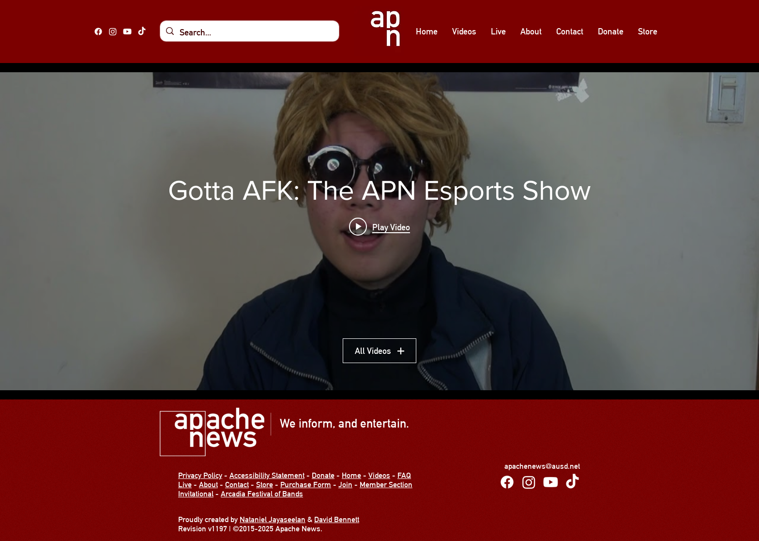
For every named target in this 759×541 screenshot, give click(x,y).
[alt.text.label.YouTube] (127, 31)
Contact (237, 484)
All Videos (379, 351)
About (208, 484)
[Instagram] (113, 31)
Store (264, 484)
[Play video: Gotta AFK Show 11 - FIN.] (379, 227)
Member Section (386, 484)
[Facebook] (98, 31)
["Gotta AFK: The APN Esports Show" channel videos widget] (379, 231)
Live (185, 484)
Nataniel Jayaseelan (272, 519)
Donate (323, 475)
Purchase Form (305, 484)
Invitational (195, 493)
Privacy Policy (200, 475)
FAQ (404, 475)
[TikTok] (142, 31)
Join (345, 484)
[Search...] (249, 32)
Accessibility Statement (266, 475)
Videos (379, 475)
